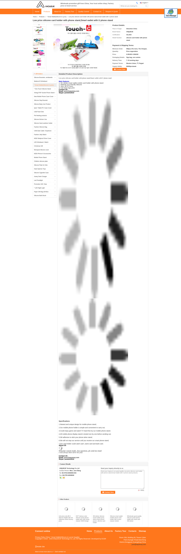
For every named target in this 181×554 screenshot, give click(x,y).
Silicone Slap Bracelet (41, 100)
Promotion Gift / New (40, 184)
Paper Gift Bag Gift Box (41, 192)
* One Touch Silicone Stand (42, 89)
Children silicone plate (41, 161)
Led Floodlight (38, 180)
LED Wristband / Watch (41, 142)
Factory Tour (69, 11)
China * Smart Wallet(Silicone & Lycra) (59, 537)
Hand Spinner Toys (40, 169)
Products (47, 11)
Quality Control (83, 11)
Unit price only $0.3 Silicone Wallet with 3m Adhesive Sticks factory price (66, 518)
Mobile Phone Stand (40, 157)
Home (37, 11)
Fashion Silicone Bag (40, 127)
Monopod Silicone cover (41, 150)
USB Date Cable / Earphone (42, 131)
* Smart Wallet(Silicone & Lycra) (56, 17)
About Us (57, 11)
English (144, 3)
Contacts (132, 531)
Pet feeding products (40, 115)
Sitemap (142, 531)
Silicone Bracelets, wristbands (43, 77)
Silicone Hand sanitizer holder (43, 123)
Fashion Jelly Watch (40, 134)
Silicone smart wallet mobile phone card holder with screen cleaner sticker (116, 518)
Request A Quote (112, 11)
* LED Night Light (39, 188)
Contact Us (97, 11)
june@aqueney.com (71, 91)
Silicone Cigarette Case (41, 173)
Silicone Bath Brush (40, 195)
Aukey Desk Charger (40, 176)
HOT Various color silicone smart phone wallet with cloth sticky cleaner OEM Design (82, 518)
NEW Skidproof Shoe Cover (42, 138)
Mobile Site (40, 547)
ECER (104, 539)
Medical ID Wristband (40, 81)
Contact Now (120, 69)
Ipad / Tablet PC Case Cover (43, 108)
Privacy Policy (40, 537)
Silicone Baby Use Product (42, 104)
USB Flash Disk (39, 112)
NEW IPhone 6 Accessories (42, 153)
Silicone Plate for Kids (41, 165)
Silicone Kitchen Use (40, 119)
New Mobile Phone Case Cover (43, 96)
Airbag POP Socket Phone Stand (44, 93)
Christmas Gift (38, 146)
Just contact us (60, 551)
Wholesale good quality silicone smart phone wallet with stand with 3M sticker (134, 518)
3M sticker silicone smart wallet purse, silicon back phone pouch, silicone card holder (99, 519)
